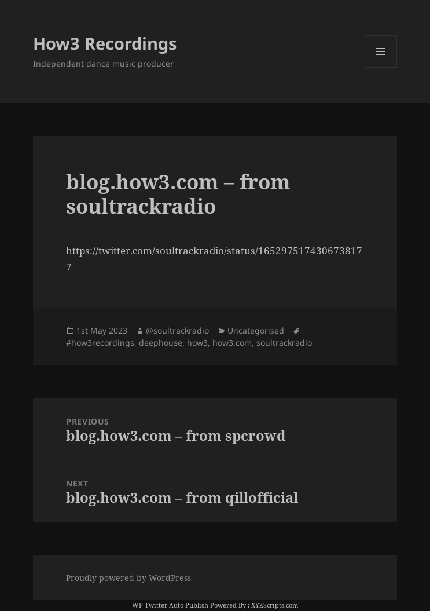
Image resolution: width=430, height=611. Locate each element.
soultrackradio (284, 342)
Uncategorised (255, 330)
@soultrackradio (177, 330)
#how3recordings (100, 342)
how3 (197, 342)
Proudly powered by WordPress (128, 577)
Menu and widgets (381, 67)
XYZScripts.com (274, 605)
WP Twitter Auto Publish (170, 605)
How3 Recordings (105, 43)
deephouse (160, 342)
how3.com (232, 342)
